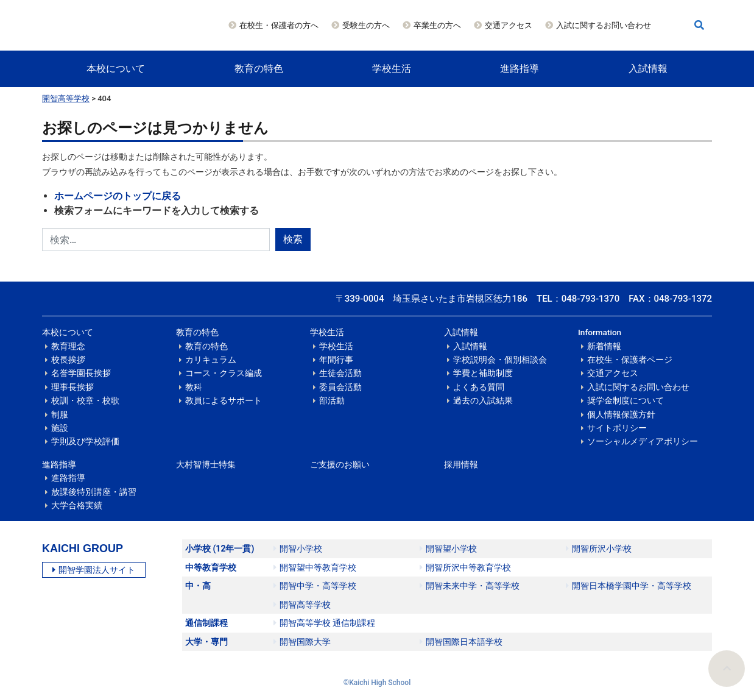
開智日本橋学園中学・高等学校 (628, 586)
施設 (59, 428)
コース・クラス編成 (223, 373)
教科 (193, 387)
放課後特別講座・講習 (93, 492)
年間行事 (336, 359)
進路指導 (519, 68)
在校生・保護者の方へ (279, 25)
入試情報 (648, 68)
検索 (293, 239)
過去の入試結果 (483, 400)
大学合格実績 (76, 505)
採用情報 (461, 464)
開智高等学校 (66, 98)
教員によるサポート (223, 400)
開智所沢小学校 (599, 548)
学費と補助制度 (483, 373)
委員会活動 (340, 387)
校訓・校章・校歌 (85, 400)
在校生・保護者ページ (629, 359)
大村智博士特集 (206, 464)
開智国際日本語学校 (461, 642)
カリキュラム (210, 359)
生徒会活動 (340, 373)
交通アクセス (508, 25)
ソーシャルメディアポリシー (642, 441)
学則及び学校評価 (85, 441)
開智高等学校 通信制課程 (324, 623)
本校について (115, 68)
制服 (59, 414)
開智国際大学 (302, 642)
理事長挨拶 (72, 387)
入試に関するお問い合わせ (603, 25)
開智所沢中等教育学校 (465, 567)
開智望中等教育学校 (314, 567)
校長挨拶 (68, 359)
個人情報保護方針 (621, 414)
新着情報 (604, 346)
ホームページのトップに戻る (117, 196)
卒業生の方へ (437, 25)
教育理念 (68, 346)
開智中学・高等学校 (314, 586)
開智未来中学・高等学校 (470, 586)
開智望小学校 (448, 548)
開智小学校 (297, 548)
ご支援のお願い (340, 464)
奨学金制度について (625, 400)
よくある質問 (478, 387)
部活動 (332, 400)
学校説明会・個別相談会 (500, 359)
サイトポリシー (617, 428)
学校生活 (391, 68)
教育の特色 (258, 68)
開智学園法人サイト (93, 570)
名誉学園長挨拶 (81, 373)
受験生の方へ (366, 25)
